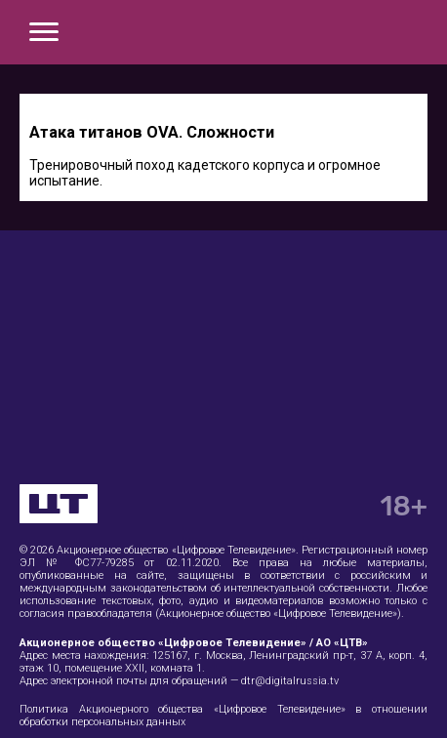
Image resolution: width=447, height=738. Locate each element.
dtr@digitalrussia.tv (290, 681)
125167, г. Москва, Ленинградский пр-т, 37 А (267, 655)
